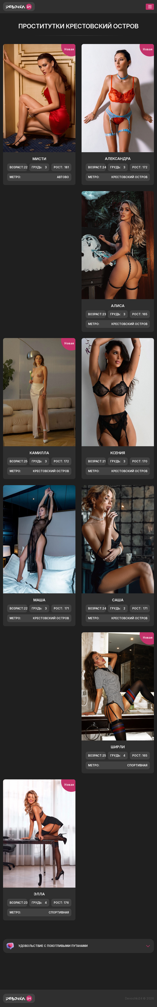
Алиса (117, 306)
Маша (39, 600)
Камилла (39, 453)
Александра (118, 158)
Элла (39, 894)
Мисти (39, 159)
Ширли (118, 747)
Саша (117, 600)
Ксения (117, 453)
